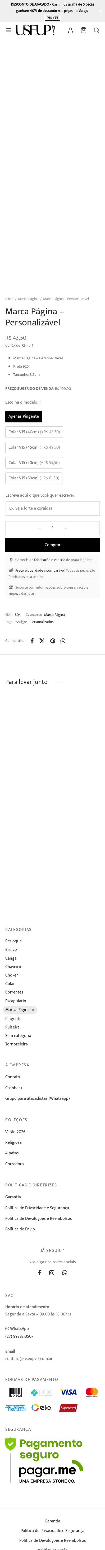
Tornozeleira (16, 1044)
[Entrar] (70, 30)
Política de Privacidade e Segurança (37, 1208)
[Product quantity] (52, 528)
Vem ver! (52, 18)
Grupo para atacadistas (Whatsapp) (37, 1098)
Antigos (22, 622)
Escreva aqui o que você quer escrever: (40, 495)
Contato (12, 1077)
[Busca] (96, 30)
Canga (11, 958)
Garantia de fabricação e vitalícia (40, 560)
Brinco (11, 949)
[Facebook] (32, 640)
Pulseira (12, 1027)
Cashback (13, 1088)
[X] (42, 640)
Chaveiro (13, 966)
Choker (11, 975)
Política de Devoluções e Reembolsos (38, 1218)
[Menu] (8, 30)
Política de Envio (20, 1229)
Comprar (53, 545)
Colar (10, 983)
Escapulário (15, 1001)
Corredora (14, 1164)
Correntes (14, 992)
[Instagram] (52, 1273)
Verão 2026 (15, 1132)
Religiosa (13, 1142)
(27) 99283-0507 (19, 1336)
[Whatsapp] (63, 640)
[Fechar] (100, 11)
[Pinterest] (53, 640)
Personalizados (42, 622)
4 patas (12, 1153)
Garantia (13, 1197)
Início (9, 299)
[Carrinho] (83, 30)
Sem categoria (18, 1035)
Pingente (13, 1018)
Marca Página (28, 299)
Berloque (13, 941)
